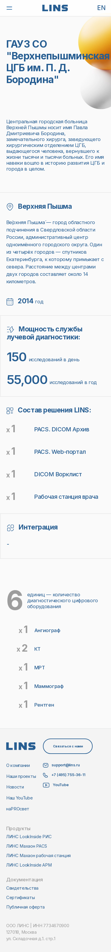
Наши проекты (21, 776)
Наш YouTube (19, 798)
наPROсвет (17, 809)
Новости (15, 787)
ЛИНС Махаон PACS (26, 846)
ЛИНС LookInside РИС (29, 836)
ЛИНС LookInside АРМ (29, 865)
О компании (18, 765)
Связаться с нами (68, 746)
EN (101, 8)
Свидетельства (22, 888)
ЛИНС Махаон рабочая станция (38, 855)
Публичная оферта (25, 907)
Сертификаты (20, 897)
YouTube (60, 785)
